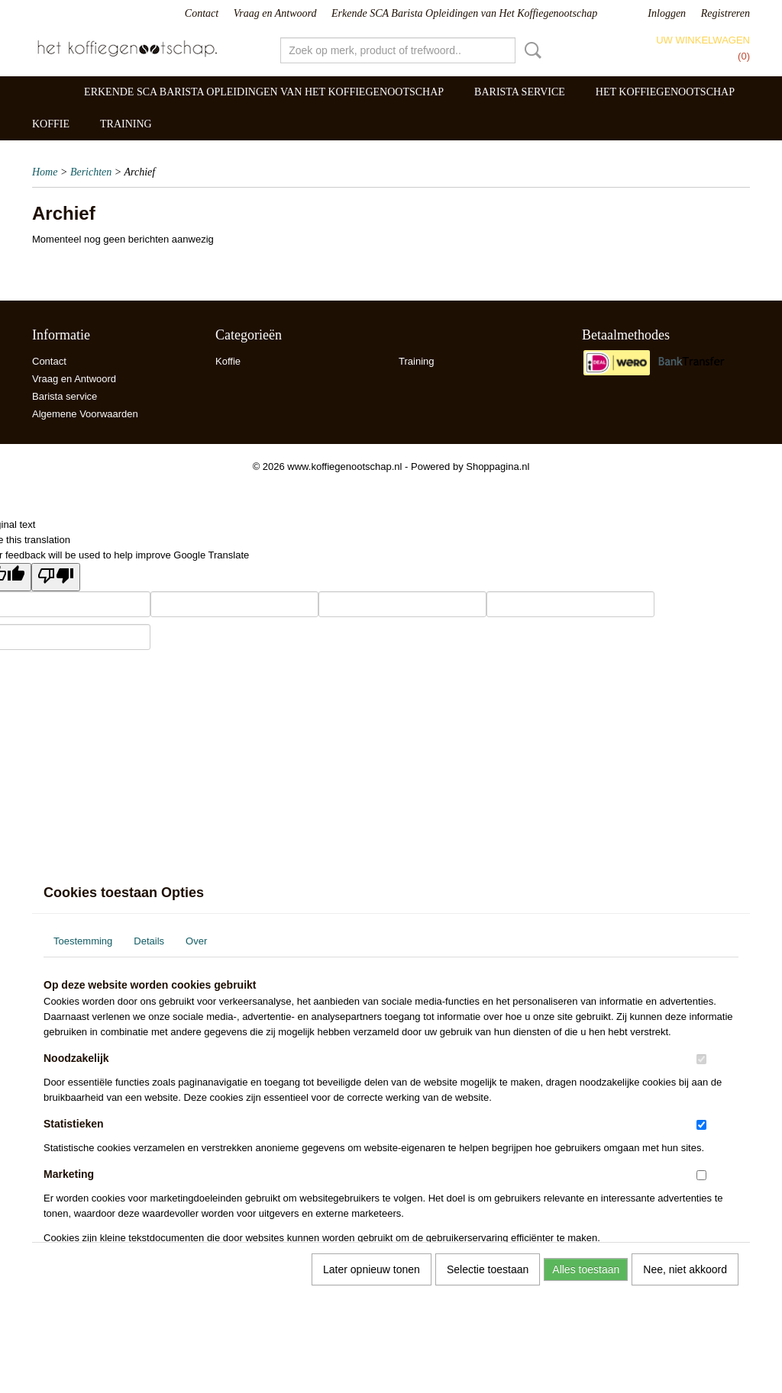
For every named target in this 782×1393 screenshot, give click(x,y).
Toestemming (82, 941)
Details (149, 941)
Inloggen (667, 13)
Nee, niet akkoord (685, 1269)
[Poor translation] (55, 577)
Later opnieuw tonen (371, 1269)
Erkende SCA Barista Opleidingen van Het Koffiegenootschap (464, 13)
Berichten (90, 172)
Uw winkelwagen (703, 40)
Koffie (50, 124)
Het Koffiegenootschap (665, 92)
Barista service (519, 92)
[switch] (701, 1059)
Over (196, 941)
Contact (201, 13)
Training (126, 124)
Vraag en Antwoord (275, 13)
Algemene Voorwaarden (85, 414)
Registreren (725, 13)
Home (44, 172)
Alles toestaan (585, 1269)
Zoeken (530, 50)
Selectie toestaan (487, 1269)
